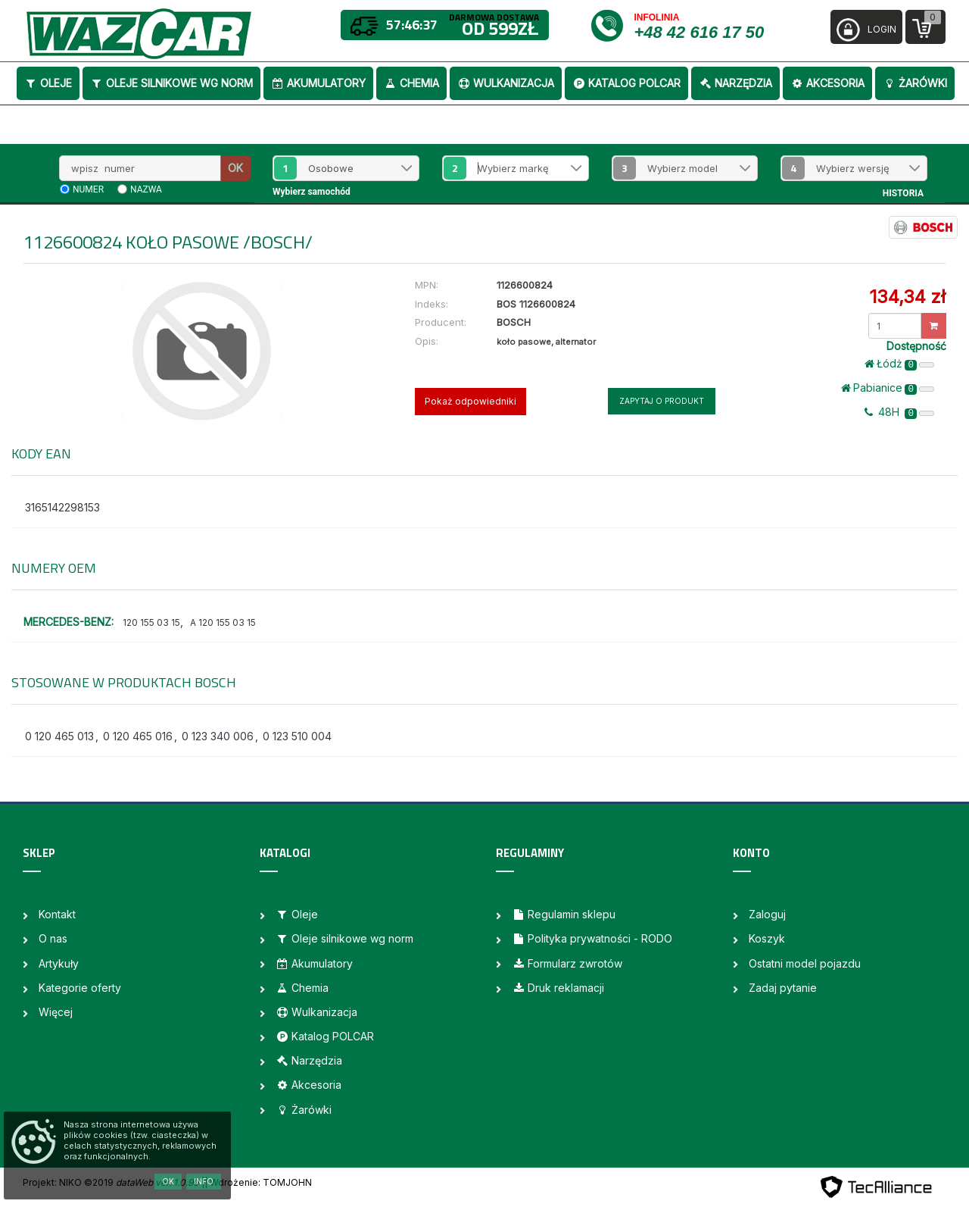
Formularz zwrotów (567, 963)
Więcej (56, 1011)
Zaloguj (767, 914)
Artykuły (59, 963)
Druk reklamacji (558, 987)
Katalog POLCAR (626, 83)
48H (899, 412)
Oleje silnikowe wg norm (171, 83)
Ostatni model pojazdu (805, 963)
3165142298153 (62, 507)
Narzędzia (735, 83)
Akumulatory (318, 83)
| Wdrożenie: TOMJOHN (258, 1182)
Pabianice (887, 388)
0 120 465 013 (59, 736)
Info (203, 1181)
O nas (53, 938)
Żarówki (915, 83)
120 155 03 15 (151, 622)
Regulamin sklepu (563, 914)
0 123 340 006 (218, 736)
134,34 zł (907, 297)
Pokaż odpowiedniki (470, 401)
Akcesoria (827, 83)
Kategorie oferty (80, 987)
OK (235, 167)
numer (88, 189)
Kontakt (57, 914)
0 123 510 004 (297, 736)
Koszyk (767, 938)
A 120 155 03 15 (223, 622)
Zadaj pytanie (783, 987)
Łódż (899, 364)
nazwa (146, 189)
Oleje (48, 83)
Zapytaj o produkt (661, 400)
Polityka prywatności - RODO (592, 938)
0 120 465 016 (138, 736)
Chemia (411, 83)
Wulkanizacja (505, 83)
